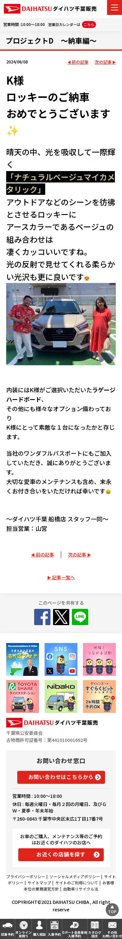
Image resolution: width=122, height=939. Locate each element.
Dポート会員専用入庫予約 (74, 934)
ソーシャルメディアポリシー (74, 876)
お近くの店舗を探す (61, 854)
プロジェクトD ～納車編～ (51, 40)
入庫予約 (54, 934)
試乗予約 (7, 934)
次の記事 (103, 62)
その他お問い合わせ (112, 934)
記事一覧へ (63, 577)
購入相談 (39, 934)
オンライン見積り (23, 934)
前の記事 (80, 62)
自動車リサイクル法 (80, 889)
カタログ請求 (94, 934)
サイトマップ (39, 882)
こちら (89, 24)
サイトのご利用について (76, 882)
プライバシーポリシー (25, 876)
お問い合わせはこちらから (61, 777)
